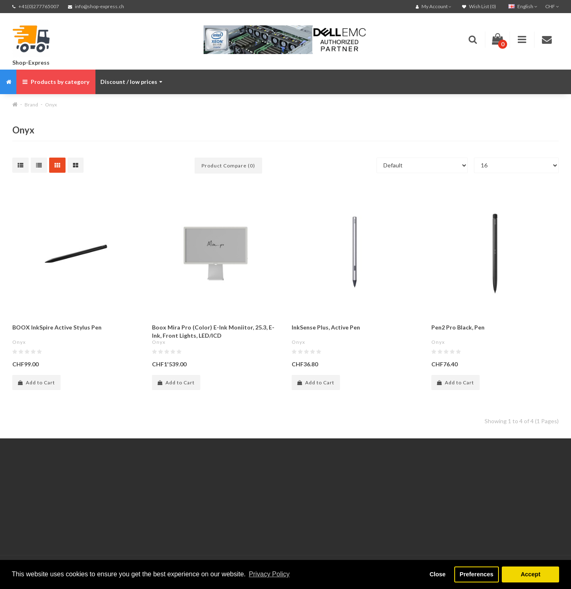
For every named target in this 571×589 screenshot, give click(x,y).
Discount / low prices (131, 81)
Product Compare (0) (228, 165)
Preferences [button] (476, 574)
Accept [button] (530, 574)
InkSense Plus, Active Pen (326, 327)
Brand (31, 105)
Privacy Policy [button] (269, 574)
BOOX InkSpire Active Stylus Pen (57, 327)
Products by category (56, 81)
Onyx (51, 105)
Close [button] (438, 574)
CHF (552, 6)
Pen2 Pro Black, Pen (458, 327)
